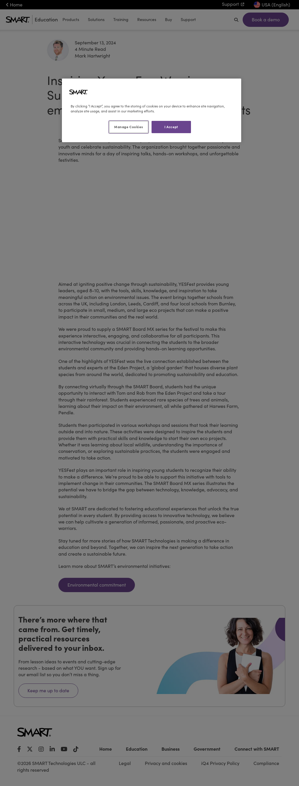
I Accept (171, 126)
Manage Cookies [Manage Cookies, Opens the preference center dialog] (128, 126)
